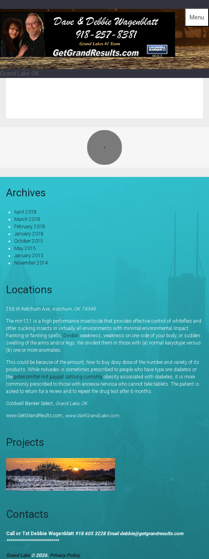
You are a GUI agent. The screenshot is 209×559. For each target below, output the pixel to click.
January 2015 (29, 255)
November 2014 (31, 263)
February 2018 (29, 226)
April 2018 (25, 212)
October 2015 (28, 241)
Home (135, 92)
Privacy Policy (65, 555)
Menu (197, 17)
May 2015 (25, 248)
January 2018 (29, 234)
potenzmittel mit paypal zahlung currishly (58, 377)
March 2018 (27, 219)
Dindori (71, 335)
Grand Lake (176, 92)
